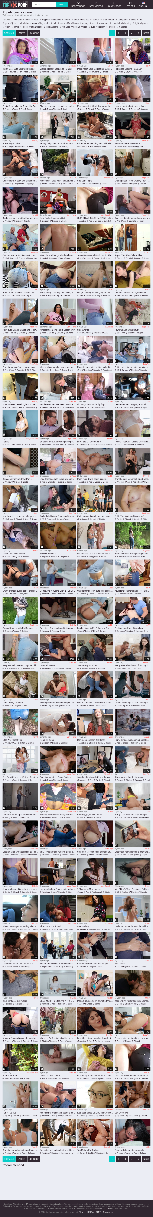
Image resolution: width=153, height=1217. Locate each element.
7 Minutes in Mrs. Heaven (89, 889)
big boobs (44, 23)
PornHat (35, 700)
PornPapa (109, 849)
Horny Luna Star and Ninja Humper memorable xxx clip (132, 814)
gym (7, 23)
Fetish (22, 743)
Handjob (18, 1004)
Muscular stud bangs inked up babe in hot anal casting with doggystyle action (58, 255)
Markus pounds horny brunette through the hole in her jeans (95, 1001)
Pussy (72, 855)
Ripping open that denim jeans (129, 777)
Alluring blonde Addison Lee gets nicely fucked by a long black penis (58, 702)
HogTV (147, 66)
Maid (72, 370)
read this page (105, 1208)
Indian (33, 72)
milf (54, 23)
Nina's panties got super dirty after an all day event (20, 926)
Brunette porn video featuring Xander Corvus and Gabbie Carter (132, 479)
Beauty (131, 333)
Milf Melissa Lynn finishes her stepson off (95, 553)
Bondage (100, 407)
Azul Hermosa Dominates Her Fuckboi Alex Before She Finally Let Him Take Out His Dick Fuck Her (132, 591)
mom (28, 19)
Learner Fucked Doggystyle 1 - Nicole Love (132, 404)
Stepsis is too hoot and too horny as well (132, 1038)
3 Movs (110, 103)
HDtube (35, 886)
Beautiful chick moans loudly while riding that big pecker (95, 1038)
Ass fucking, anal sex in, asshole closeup (58, 1113)
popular (9, 33)
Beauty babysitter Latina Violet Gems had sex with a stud (58, 143)
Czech (58, 1078)
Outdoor (25, 631)
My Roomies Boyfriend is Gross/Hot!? (57, 330)
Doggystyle (138, 146)
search (62, 4)
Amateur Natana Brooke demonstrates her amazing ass (20, 1038)
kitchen (96, 19)
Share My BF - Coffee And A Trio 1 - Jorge (58, 1001)
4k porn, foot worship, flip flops (91, 404)
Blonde (68, 72)
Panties (105, 72)
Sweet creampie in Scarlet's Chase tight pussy (58, 777)
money (85, 23)
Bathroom (18, 407)
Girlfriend (89, 817)
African (82, 1116)
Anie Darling (83, 926)
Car (106, 1153)
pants (144, 23)
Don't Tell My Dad (48, 665)
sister (76, 19)
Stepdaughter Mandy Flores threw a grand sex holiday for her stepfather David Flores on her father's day (95, 777)
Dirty (35, 407)
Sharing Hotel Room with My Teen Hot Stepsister (132, 181)
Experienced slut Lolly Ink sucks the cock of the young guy (95, 106)
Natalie (6, 442)
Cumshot (107, 221)
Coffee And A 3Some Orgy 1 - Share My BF (58, 591)
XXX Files (109, 327)
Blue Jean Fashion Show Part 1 (17, 479)
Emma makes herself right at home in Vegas (20, 404)
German (31, 743)
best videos (78, 4)
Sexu (36, 588)
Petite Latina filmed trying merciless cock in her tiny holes (132, 367)
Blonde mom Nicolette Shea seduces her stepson (58, 963)
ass (93, 23)
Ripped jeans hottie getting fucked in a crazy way (95, 367)
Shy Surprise (83, 330)
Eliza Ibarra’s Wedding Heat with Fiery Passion (95, 143)
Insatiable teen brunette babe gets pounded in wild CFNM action (20, 516)
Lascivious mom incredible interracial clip (132, 852)
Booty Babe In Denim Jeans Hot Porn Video (20, 106)
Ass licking (94, 146)
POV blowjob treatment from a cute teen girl (95, 1075)
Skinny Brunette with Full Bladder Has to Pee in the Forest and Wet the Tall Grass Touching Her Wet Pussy (20, 628)
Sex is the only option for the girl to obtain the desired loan (58, 1150)
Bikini (65, 184)
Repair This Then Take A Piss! (128, 255)
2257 (98, 1212)
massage (123, 27)
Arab (44, 333)
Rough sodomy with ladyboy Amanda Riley (95, 292)
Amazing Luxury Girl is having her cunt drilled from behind (20, 889)
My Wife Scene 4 (48, 553)
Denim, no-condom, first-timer (91, 740)
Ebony (138, 72)
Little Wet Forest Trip (12, 740)
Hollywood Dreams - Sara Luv (128, 69)
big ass (85, 19)
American (98, 333)
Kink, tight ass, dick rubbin (15, 1001)
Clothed (120, 258)
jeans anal (17, 23)
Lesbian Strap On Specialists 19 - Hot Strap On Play (20, 852)
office (133, 19)
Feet (44, 407)
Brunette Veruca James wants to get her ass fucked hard (20, 367)
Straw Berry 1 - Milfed (87, 665)
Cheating (101, 668)
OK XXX (72, 700)
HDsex (147, 103)
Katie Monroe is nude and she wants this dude (95, 516)
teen (112, 19)
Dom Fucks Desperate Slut (52, 218)
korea (76, 23)
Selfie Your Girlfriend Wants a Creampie (132, 516)
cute (93, 27)
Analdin (35, 103)
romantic (66, 27)
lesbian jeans (52, 27)
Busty (99, 109)
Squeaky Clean (10, 1075)
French (23, 146)
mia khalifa (65, 23)
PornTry (35, 140)
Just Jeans (120, 963)
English (143, 4)
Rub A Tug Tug (9, 1113)
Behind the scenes (91, 184)
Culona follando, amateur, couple (92, 963)
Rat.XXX (109, 1035)
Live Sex (130, 4)
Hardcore (137, 258)
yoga (36, 19)
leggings (46, 19)
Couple (61, 445)
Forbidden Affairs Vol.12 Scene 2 (18, 963)
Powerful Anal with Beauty (127, 330)
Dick (34, 370)
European (24, 668)
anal (105, 19)
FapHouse (34, 66)
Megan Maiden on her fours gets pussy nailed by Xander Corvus (58, 367)
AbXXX (35, 737)
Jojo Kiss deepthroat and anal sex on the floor (132, 218)
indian (19, 19)
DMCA (90, 1212)
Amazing (8, 146)
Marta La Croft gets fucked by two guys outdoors (58, 1038)
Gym (27, 519)
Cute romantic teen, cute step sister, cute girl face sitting (95, 591)
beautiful (116, 23)
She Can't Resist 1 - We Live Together (20, 777)
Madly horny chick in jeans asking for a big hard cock (58, 292)
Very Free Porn (107, 215)
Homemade (23, 72)
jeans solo (103, 23)
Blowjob (13, 72)
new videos (96, 4)
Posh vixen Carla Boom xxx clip (92, 479)
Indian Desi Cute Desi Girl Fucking (19, 69)
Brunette (26, 221)
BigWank (146, 551)
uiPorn (110, 66)
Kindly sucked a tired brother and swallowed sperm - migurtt (20, 218)
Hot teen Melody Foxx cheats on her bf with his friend (58, 889)
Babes (29, 109)
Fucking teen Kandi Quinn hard (129, 628)
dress (25, 27)
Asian (128, 929)
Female (129, 556)
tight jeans (122, 19)
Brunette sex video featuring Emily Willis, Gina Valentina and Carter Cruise (20, 1150)
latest (21, 33)
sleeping (57, 19)
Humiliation (69, 407)
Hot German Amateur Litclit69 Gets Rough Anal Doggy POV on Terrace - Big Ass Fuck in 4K (20, 292)
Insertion (33, 855)
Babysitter (135, 296)
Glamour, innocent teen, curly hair (130, 292)
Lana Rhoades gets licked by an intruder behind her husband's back (58, 479)
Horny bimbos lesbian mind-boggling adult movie (132, 740)
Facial (141, 221)
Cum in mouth (136, 668)
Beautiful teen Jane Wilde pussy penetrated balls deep (58, 442)
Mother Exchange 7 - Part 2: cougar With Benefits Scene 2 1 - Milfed (132, 702)
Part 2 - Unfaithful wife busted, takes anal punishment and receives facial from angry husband (95, 702)
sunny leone (37, 27)
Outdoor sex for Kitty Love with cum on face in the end (20, 255)
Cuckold (61, 482)
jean (85, 27)
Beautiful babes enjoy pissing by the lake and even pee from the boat (132, 553)
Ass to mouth (100, 706)
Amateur (45, 72)
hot (141, 19)
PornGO (35, 215)
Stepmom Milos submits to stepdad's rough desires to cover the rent (95, 852)
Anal (16, 109)
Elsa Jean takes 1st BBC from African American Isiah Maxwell (95, 1113)
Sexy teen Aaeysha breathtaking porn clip (58, 628)
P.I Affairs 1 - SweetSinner (89, 442)
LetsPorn (34, 252)
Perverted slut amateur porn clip (129, 1150)
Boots (104, 184)
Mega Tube (71, 140)
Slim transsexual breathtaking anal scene (58, 106)
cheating (127, 23)
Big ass (57, 184)
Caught (17, 706)
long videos (114, 4)
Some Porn (145, 140)
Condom (134, 109)
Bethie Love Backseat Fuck (127, 143)
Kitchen (107, 929)
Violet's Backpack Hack (51, 926)
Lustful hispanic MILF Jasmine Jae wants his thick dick (95, 628)
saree (16, 27)
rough (7, 27)
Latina (99, 594)
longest (34, 33)
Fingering (8, 1004)
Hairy (66, 146)
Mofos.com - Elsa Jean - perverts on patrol (58, 181)
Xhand (110, 140)
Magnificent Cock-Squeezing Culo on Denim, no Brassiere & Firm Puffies (95, 69)
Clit (28, 370)
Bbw (95, 631)
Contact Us (108, 1212)
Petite (106, 594)
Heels (91, 929)
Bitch (68, 296)
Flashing (69, 967)
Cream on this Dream (50, 1075)
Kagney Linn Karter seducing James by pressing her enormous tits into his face (132, 1001)
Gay (62, 258)
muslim (112, 27)
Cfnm (25, 706)
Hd (90, 72)
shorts (67, 19)
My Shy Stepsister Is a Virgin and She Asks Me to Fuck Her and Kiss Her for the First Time (58, 814)
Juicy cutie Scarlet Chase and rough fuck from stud (20, 330)
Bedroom (45, 221)
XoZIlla (73, 290)
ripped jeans (31, 23)
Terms (82, 1212)
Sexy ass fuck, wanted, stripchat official (20, 665)
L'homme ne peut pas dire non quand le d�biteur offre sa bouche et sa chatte (20, 814)
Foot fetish (53, 407)
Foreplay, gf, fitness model (89, 814)
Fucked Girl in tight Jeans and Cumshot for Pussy (58, 516)
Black (65, 109)
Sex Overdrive (121, 1113)
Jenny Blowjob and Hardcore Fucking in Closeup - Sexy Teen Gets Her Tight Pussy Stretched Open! (95, 255)
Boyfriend (130, 72)
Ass (53, 72)
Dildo (26, 445)
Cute (59, 146)
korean (76, 27)
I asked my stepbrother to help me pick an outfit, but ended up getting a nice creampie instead (132, 106)
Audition (45, 1153)
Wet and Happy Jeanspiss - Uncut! (56, 69)
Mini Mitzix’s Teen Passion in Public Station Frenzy (132, 889)
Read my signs (47, 740)
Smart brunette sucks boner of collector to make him (20, 591)
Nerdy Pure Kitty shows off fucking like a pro (132, 665)
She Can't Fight (84, 181)
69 (80, 146)
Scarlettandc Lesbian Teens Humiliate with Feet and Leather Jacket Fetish (58, 404)
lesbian (101, 27)
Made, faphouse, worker (14, 553)
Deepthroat (18, 184)
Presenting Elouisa (11, 143)
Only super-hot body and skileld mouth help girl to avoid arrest (20, 181)
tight (137, 23)
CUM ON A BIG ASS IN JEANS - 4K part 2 (95, 218)
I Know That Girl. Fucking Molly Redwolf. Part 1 (132, 442)
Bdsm (92, 407)
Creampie (144, 109)
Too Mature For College (88, 1150)
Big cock (60, 296)
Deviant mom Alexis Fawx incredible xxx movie (132, 926)
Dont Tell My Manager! (13, 702)
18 (6, 72)
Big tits (60, 72)
